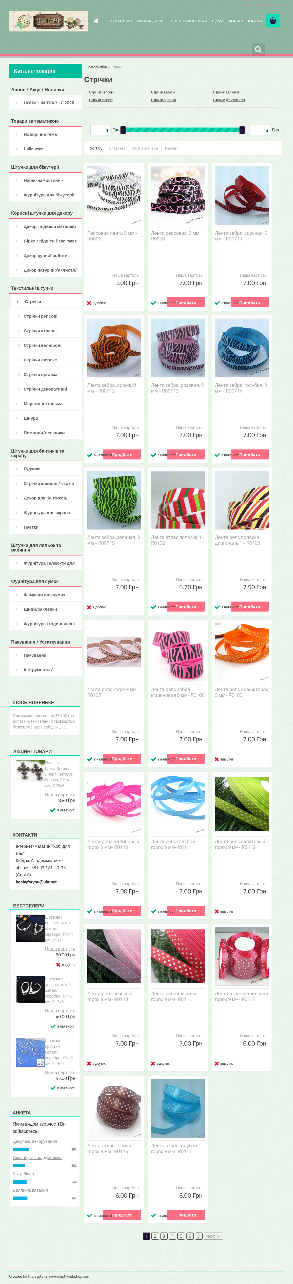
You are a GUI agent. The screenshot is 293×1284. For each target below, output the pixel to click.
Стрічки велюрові (226, 92)
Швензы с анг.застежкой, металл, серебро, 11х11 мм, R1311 (59, 928)
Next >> (213, 1236)
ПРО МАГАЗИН (119, 21)
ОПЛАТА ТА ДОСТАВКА (187, 21)
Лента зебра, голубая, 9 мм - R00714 (241, 388)
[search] (258, 49)
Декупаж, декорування (35, 1141)
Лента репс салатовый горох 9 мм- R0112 (240, 844)
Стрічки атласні (163, 92)
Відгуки (218, 21)
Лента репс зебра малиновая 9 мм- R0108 (178, 692)
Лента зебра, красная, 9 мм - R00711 (241, 236)
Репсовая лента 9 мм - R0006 (112, 236)
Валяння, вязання (30, 1190)
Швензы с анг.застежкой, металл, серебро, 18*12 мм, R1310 (59, 990)
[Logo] (48, 21)
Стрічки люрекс (101, 100)
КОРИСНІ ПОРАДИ (245, 21)
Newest (171, 148)
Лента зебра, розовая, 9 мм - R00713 (177, 388)
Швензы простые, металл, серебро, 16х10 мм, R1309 (59, 1052)
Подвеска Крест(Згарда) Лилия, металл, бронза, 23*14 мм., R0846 (59, 774)
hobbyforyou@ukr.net (36, 882)
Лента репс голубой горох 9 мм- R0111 (173, 844)
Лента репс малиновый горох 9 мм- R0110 (113, 844)
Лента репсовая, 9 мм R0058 (175, 236)
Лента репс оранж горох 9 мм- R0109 (241, 692)
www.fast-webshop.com (69, 1276)
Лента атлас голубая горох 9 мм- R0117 (174, 1148)
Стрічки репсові (101, 92)
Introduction (97, 67)
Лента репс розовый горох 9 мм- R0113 (109, 996)
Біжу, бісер (23, 1173)
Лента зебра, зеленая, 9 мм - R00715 (113, 540)
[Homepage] (95, 20)
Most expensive (145, 148)
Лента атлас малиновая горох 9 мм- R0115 (241, 996)
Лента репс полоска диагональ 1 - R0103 (237, 540)
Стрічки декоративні (229, 100)
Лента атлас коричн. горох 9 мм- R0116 (109, 1148)
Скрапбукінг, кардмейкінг (37, 1157)
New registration (267, 5)
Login (246, 5)
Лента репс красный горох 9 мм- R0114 (173, 996)
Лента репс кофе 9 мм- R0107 (113, 692)
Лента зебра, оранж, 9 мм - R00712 (111, 388)
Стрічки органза (163, 100)
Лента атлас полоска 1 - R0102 (178, 540)
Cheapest (117, 148)
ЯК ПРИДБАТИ (149, 21)
